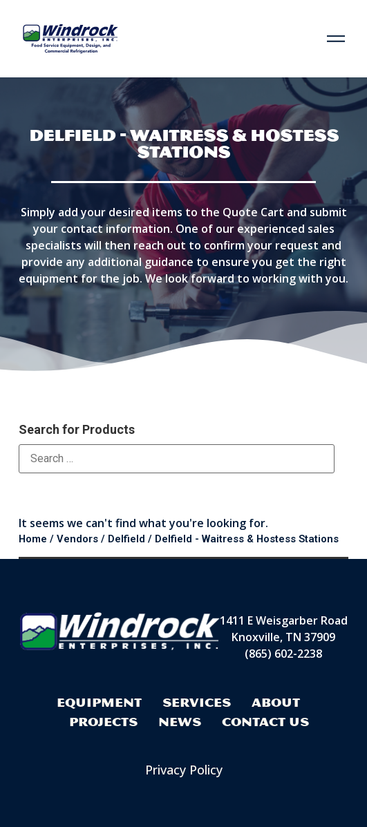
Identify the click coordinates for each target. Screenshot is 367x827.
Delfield (126, 539)
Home (33, 539)
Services (196, 702)
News (179, 721)
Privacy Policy (184, 769)
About (276, 702)
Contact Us (265, 721)
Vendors (77, 539)
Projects (103, 721)
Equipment (99, 702)
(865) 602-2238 (283, 653)
